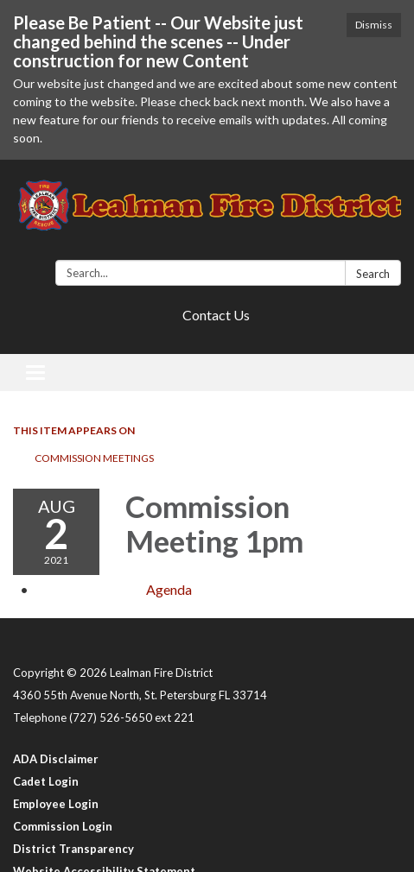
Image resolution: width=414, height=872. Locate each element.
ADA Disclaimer (56, 759)
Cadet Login (46, 781)
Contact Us (216, 314)
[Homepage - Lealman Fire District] (207, 213)
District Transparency (73, 849)
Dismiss (373, 24)
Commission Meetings (94, 458)
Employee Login (56, 804)
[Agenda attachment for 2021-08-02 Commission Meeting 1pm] (169, 589)
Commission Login (62, 826)
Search (373, 274)
